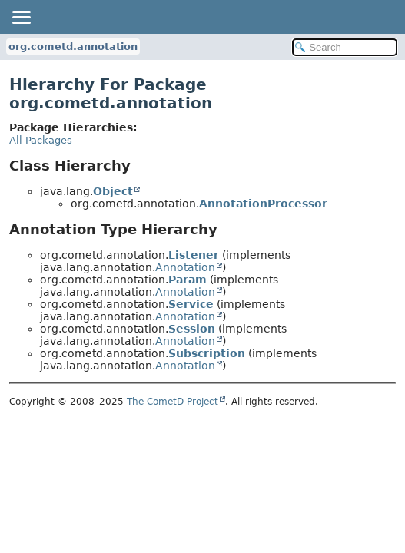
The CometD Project (172, 401)
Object (113, 191)
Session (191, 329)
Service (191, 304)
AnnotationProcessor (263, 203)
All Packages (40, 140)
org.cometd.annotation (73, 46)
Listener (193, 255)
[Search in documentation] (344, 47)
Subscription (206, 353)
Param (187, 279)
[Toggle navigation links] (21, 17)
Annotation (185, 267)
